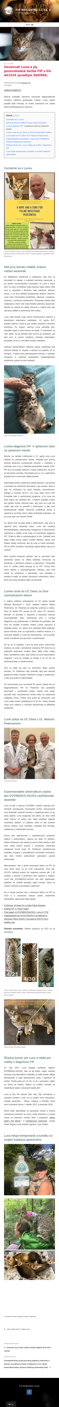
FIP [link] (21, 126)
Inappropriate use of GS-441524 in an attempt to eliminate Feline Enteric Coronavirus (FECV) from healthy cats (26, 918)
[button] (28, 24)
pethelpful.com (26, 83)
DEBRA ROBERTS (12, 90)
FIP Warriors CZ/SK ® (33, 9)
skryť (16, 116)
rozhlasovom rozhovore (36, 1121)
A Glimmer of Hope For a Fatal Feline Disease (24, 905)
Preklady (25, 1329)
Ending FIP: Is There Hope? (16, 909)
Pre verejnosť (13, 1329)
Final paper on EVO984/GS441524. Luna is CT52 (26, 912)
